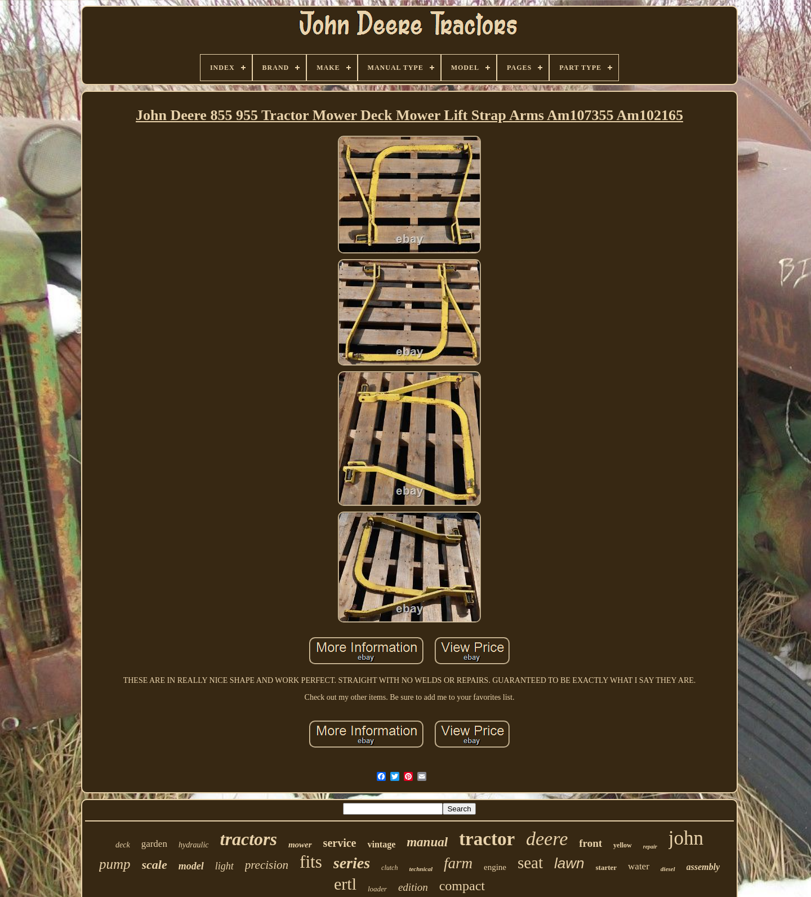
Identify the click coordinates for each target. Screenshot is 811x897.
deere (547, 838)
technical (421, 868)
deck (122, 845)
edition (413, 887)
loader (377, 889)
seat (530, 863)
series (351, 863)
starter (606, 867)
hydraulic (194, 845)
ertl (345, 883)
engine (495, 867)
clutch (389, 868)
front (590, 843)
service (340, 843)
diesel (668, 868)
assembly (703, 867)
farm (458, 863)
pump (115, 864)
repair (650, 846)
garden (154, 843)
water (638, 866)
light (224, 866)
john (686, 838)
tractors (248, 839)
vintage (381, 844)
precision (266, 865)
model (191, 866)
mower (300, 844)
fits (311, 862)
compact (462, 885)
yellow (622, 845)
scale (154, 865)
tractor (487, 839)
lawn (569, 863)
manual (427, 842)
